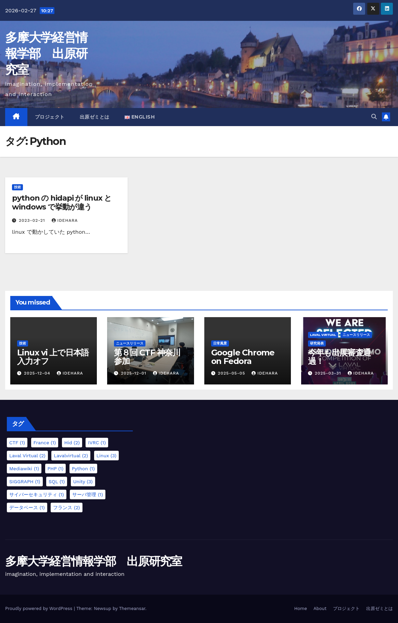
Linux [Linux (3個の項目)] (107, 455)
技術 (17, 187)
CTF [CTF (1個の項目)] (17, 442)
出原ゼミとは (95, 117)
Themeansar (132, 608)
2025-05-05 (232, 373)
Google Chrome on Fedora (242, 357)
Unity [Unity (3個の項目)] (83, 481)
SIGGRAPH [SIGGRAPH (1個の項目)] (24, 481)
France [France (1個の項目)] (45, 442)
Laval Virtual (323, 335)
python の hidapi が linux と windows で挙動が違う (62, 202)
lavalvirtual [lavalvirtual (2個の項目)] (71, 455)
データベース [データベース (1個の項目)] (27, 507)
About (319, 608)
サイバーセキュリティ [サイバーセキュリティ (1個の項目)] (36, 494)
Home (300, 608)
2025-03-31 (329, 373)
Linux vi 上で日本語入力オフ (53, 357)
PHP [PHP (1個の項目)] (56, 468)
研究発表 (317, 343)
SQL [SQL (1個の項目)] (57, 481)
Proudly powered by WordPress (39, 608)
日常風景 (220, 343)
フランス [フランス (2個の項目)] (66, 507)
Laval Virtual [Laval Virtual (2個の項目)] (27, 455)
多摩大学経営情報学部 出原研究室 (46, 53)
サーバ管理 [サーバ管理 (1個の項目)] (87, 494)
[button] (374, 116)
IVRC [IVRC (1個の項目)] (97, 442)
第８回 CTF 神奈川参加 (147, 357)
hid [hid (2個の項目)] (72, 442)
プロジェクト (50, 117)
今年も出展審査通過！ (339, 357)
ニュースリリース (129, 343)
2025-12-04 (38, 373)
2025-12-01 (134, 373)
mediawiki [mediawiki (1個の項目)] (24, 468)
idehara (65, 220)
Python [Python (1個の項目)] (83, 468)
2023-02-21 (33, 220)
